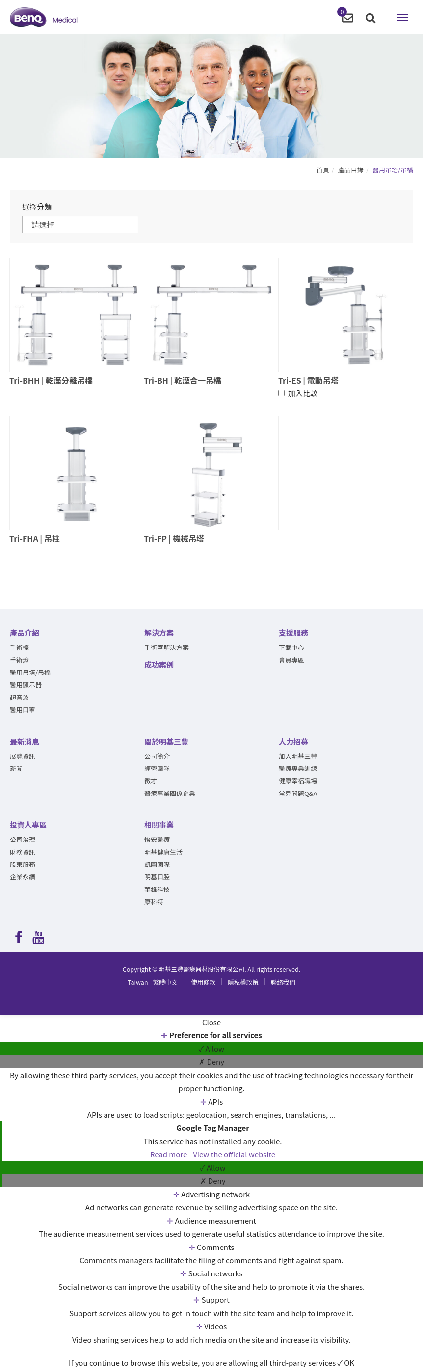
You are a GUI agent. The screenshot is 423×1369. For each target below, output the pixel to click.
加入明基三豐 (298, 756)
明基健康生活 (163, 852)
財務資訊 (22, 852)
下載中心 (291, 647)
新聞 (16, 768)
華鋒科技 (157, 889)
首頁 (323, 169)
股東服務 (22, 864)
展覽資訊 (22, 756)
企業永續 (22, 877)
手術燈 (19, 660)
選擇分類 (37, 206)
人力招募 (293, 741)
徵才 (150, 781)
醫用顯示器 (26, 685)
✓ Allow (211, 1048)
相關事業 (159, 825)
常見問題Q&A (298, 793)
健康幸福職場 (298, 781)
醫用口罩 (22, 710)
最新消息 (24, 741)
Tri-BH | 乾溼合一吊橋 (182, 380)
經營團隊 (157, 768)
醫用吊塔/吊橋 (392, 169)
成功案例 (159, 664)
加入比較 (297, 393)
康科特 (153, 902)
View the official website (234, 1154)
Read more (169, 1154)
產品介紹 (24, 633)
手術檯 (19, 647)
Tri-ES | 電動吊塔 (308, 380)
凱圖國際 (157, 864)
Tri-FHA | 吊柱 (34, 539)
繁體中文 (152, 982)
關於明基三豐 (166, 741)
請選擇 (44, 224)
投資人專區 (28, 825)
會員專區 (291, 660)
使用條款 (203, 982)
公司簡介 (157, 756)
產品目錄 (351, 169)
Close (211, 1022)
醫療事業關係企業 (169, 793)
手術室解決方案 (166, 647)
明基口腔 (157, 877)
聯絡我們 (283, 982)
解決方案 (159, 633)
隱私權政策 (243, 982)
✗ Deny (211, 1062)
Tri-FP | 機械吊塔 (174, 539)
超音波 (19, 697)
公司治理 (22, 839)
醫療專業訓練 (298, 768)
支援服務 (293, 633)
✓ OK (346, 1362)
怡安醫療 (157, 839)
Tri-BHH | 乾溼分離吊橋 (51, 380)
